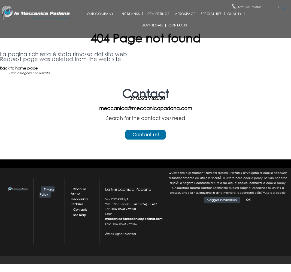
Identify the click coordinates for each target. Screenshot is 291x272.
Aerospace (185, 14)
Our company (100, 14)
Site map (79, 215)
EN (284, 7)
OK (248, 200)
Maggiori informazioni (222, 200)
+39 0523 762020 (145, 98)
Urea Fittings (157, 14)
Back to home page (19, 68)
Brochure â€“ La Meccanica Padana (79, 196)
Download (152, 25)
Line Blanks (129, 14)
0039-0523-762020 (123, 209)
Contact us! (145, 134)
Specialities (211, 14)
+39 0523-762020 (249, 7)
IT (279, 7)
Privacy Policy (47, 192)
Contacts (177, 25)
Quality (234, 14)
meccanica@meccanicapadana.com (145, 108)
